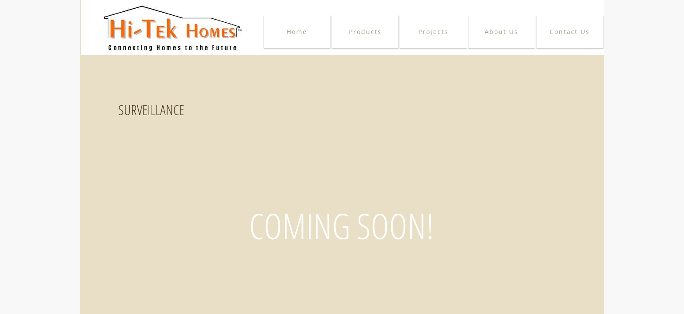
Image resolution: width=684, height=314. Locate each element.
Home (297, 31)
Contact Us (570, 31)
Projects (433, 31)
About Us (501, 31)
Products (365, 31)
